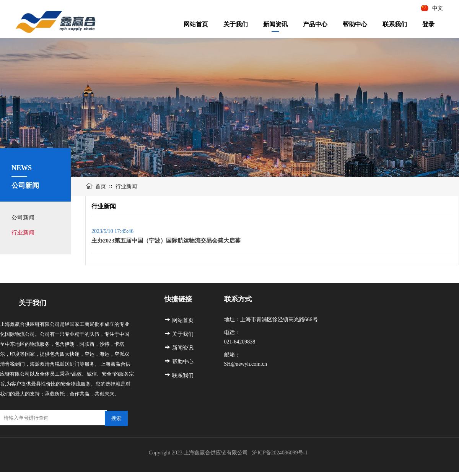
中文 (437, 8)
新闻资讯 (275, 24)
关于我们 (235, 24)
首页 (100, 186)
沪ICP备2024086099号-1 (280, 453)
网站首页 (196, 24)
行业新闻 (22, 232)
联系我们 (394, 24)
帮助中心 (355, 24)
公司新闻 (22, 218)
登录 (428, 24)
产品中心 (315, 24)
